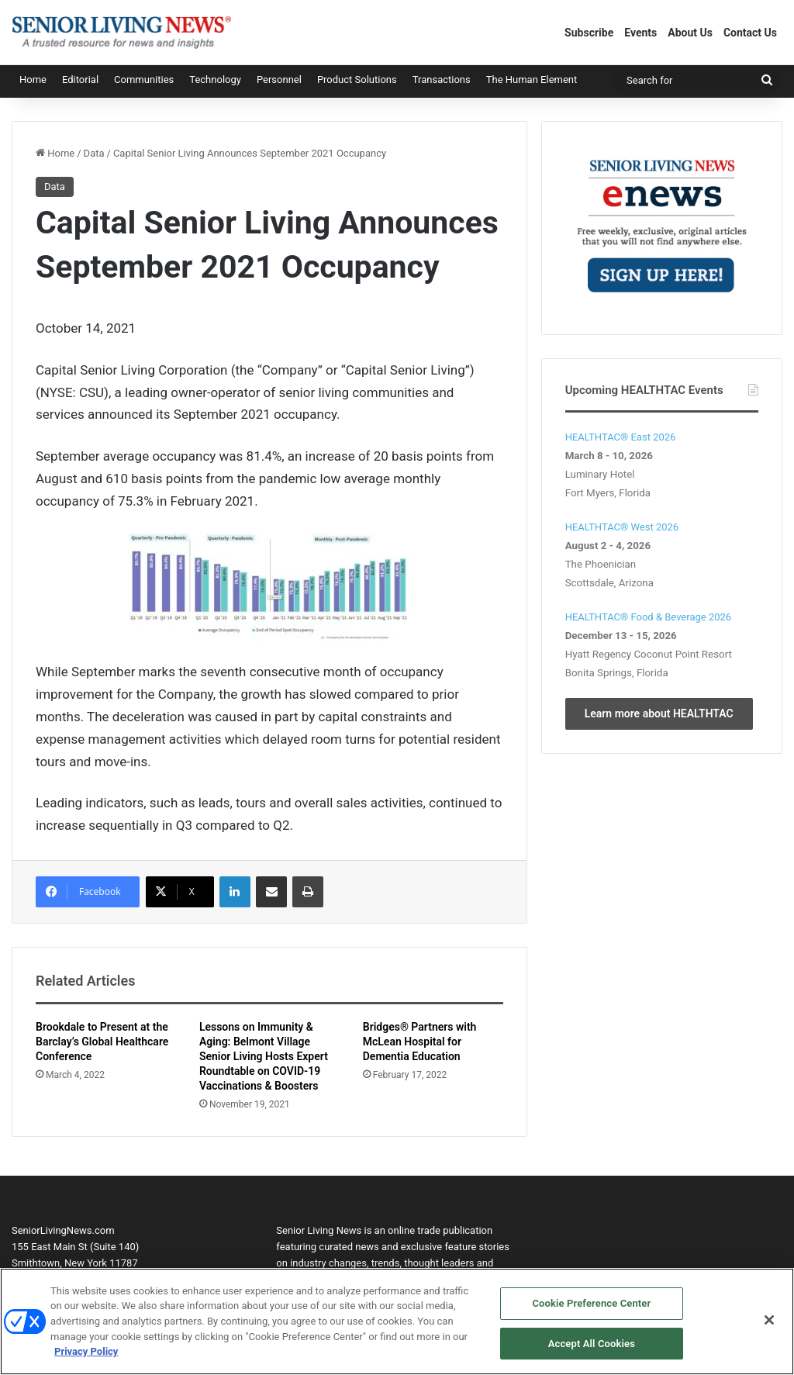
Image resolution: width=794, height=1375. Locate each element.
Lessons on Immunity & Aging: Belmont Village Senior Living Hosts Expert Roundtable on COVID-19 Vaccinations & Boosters (263, 1056)
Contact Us (750, 32)
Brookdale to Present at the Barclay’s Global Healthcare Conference (102, 1041)
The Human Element (532, 79)
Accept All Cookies (591, 1350)
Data (94, 153)
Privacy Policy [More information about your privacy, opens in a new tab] (86, 1357)
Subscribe (588, 32)
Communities (144, 79)
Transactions (442, 79)
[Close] (769, 1326)
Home (33, 79)
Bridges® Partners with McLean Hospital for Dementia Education (420, 1041)
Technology (215, 79)
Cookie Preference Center (591, 1309)
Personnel (279, 79)
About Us (690, 32)
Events (640, 32)
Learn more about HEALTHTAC (659, 713)
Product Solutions (357, 79)
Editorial (80, 79)
